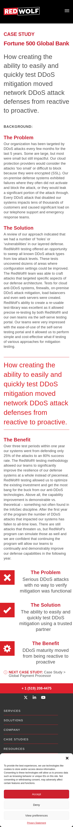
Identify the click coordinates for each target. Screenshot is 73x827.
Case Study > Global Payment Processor (37, 674)
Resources (14, 748)
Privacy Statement (36, 823)
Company (12, 729)
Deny (36, 804)
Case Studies (16, 739)
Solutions (13, 720)
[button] (67, 758)
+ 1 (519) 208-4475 (37, 688)
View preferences (36, 815)
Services (12, 710)
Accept (36, 794)
